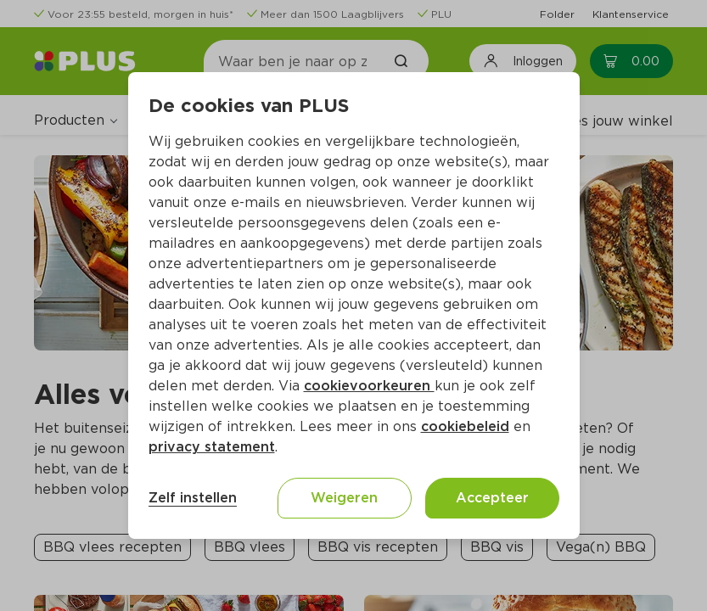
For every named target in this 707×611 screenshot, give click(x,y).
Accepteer (492, 498)
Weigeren (344, 498)
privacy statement (212, 447)
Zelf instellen (193, 498)
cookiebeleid (465, 426)
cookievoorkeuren (369, 386)
